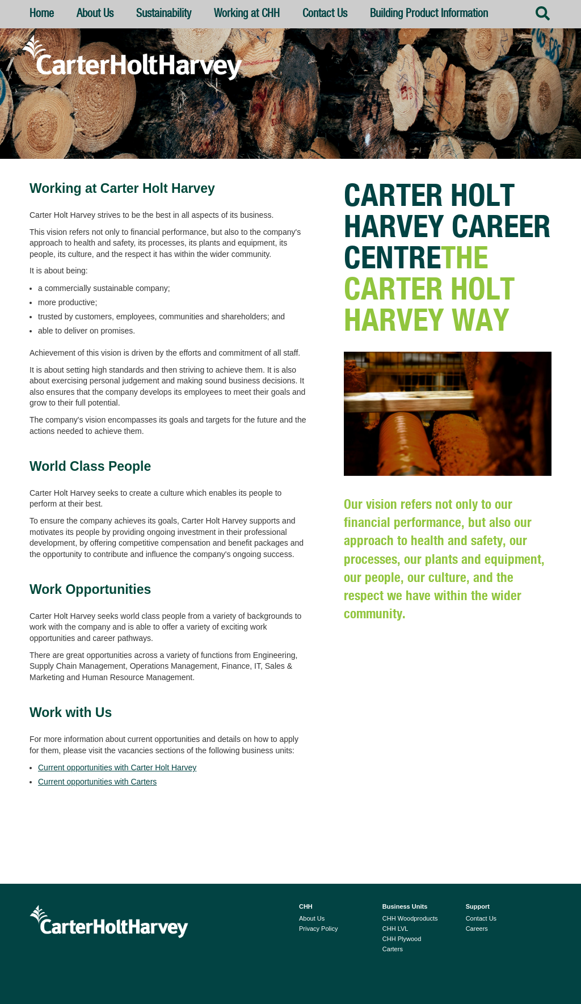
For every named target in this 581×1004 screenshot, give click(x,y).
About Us (102, 18)
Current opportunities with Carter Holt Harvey (117, 767)
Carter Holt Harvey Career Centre (447, 228)
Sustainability (163, 14)
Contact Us (324, 14)
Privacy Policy (318, 928)
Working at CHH (247, 14)
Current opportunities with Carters (97, 781)
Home (42, 14)
